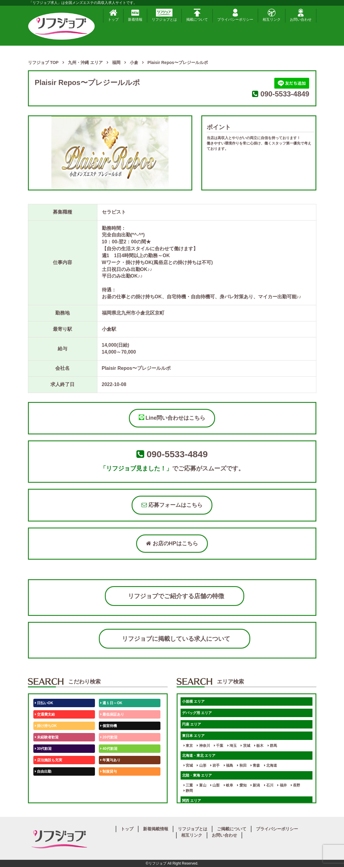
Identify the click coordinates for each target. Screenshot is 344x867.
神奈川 (203, 746)
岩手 (215, 765)
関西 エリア (191, 801)
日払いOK (44, 703)
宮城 (188, 765)
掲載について (197, 15)
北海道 (270, 765)
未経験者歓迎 (47, 737)
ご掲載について (231, 828)
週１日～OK (111, 703)
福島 (228, 765)
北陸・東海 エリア (197, 775)
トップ (113, 15)
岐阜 (228, 785)
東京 (188, 746)
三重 (188, 785)
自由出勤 (43, 771)
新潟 (255, 785)
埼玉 (232, 746)
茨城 (245, 746)
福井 (282, 785)
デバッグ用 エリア (197, 713)
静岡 (188, 791)
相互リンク (272, 15)
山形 (201, 765)
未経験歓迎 (110, 783)
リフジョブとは (164, 15)
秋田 (241, 765)
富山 (201, 785)
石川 (268, 785)
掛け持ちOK (46, 726)
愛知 (241, 785)
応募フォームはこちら (172, 505)
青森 (255, 765)
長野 (295, 785)
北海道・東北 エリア (198, 755)
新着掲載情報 (155, 828)
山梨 (215, 785)
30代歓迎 (43, 749)
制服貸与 (108, 771)
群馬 (272, 746)
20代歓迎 (108, 737)
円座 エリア (191, 724)
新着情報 (135, 15)
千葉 (218, 746)
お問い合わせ (301, 15)
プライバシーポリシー (235, 15)
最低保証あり (112, 714)
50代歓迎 (43, 783)
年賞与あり (110, 760)
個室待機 (108, 726)
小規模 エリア (193, 701)
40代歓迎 (108, 749)
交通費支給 (45, 714)
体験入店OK (46, 794)
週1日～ (107, 794)
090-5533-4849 (284, 94)
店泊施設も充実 (48, 760)
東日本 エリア (193, 736)
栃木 (258, 746)
